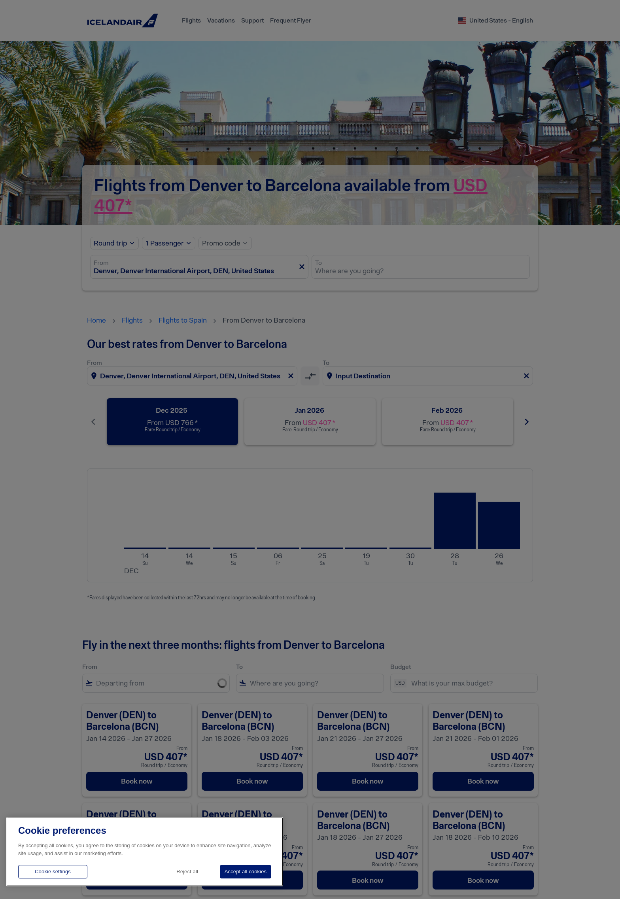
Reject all (187, 871)
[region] (144, 851)
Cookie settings (53, 871)
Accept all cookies (246, 871)
